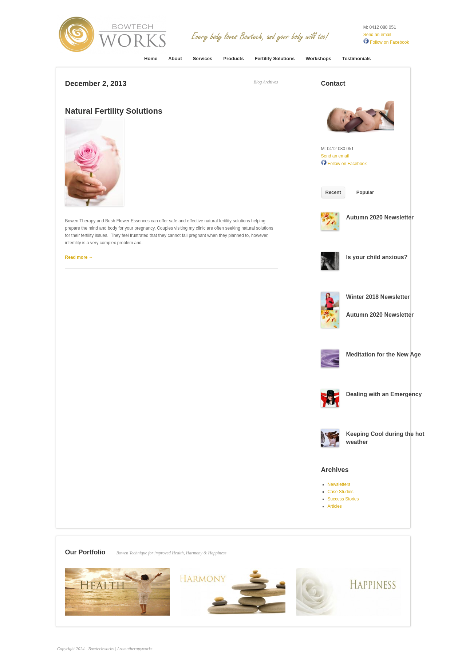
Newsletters (339, 484)
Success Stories (343, 499)
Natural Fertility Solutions (114, 111)
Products (233, 58)
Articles (335, 506)
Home (150, 58)
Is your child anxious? (377, 257)
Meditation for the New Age (383, 354)
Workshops (318, 58)
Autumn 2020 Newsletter (380, 217)
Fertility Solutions (275, 58)
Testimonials (356, 58)
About (175, 58)
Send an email (377, 34)
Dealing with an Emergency (384, 394)
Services (203, 58)
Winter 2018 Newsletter (378, 297)
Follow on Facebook (386, 42)
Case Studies (341, 491)
